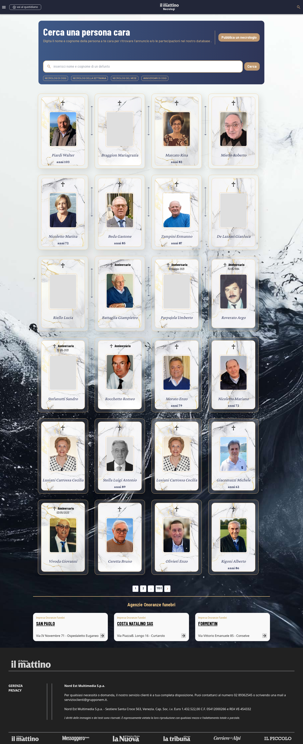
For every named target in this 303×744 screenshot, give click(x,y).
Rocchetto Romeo (120, 398)
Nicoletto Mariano (233, 398)
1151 (159, 588)
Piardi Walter (63, 155)
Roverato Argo (233, 317)
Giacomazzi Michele (233, 479)
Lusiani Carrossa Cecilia (63, 479)
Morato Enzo (176, 398)
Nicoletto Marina (63, 236)
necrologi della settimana (89, 78)
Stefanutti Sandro (63, 398)
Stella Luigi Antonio (120, 479)
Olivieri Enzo (176, 561)
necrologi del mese (125, 78)
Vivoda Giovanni (63, 561)
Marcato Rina (176, 155)
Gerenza (16, 686)
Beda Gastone (119, 236)
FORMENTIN (207, 623)
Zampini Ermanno (176, 236)
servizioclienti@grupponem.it (85, 700)
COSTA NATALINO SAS (135, 623)
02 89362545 (243, 695)
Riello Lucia (63, 317)
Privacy (15, 690)
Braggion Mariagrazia (119, 155)
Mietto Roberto (233, 155)
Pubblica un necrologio (239, 37)
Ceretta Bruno (120, 561)
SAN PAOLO (45, 623)
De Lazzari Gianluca (233, 236)
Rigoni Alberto (233, 561)
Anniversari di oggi (155, 78)
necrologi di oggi (55, 78)
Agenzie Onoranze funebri (151, 604)
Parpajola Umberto (177, 317)
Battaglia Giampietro (120, 317)
